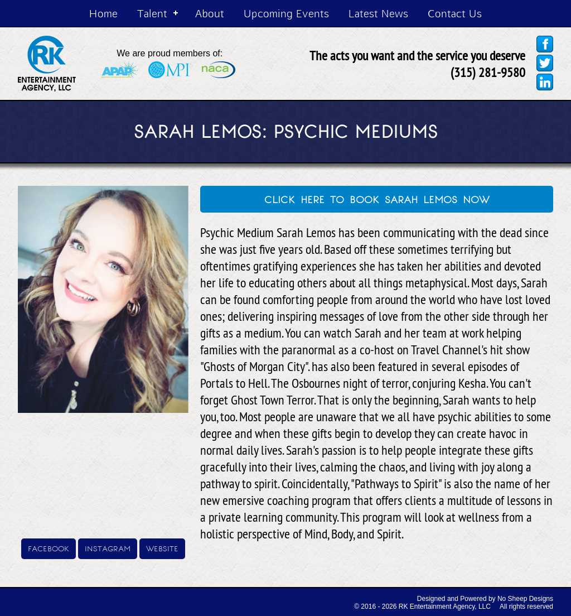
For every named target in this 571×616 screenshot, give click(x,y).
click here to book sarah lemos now (377, 198)
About (209, 13)
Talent (152, 13)
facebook (48, 548)
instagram (107, 548)
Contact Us (455, 13)
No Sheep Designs (525, 599)
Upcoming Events (286, 13)
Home (103, 13)
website (162, 548)
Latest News (378, 13)
